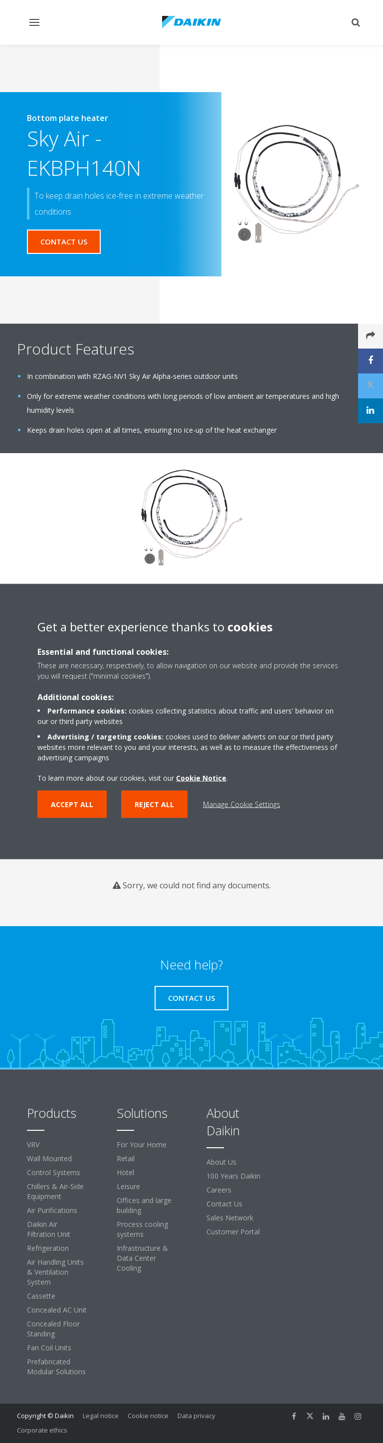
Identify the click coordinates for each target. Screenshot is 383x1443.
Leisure (128, 1186)
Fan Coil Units (49, 1347)
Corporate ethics (42, 1430)
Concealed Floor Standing (53, 1328)
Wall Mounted (49, 1158)
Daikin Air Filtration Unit (48, 1229)
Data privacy (196, 1415)
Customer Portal (233, 1231)
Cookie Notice (201, 778)
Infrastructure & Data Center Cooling (142, 1258)
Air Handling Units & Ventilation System (55, 1272)
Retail (126, 1158)
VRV (33, 1144)
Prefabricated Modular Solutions (56, 1366)
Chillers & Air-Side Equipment (55, 1191)
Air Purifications (52, 1210)
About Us (221, 1162)
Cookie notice (148, 1415)
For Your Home (142, 1144)
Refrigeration (48, 1248)
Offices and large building (144, 1205)
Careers (218, 1190)
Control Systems (53, 1172)
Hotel (125, 1172)
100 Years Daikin (233, 1176)
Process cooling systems (142, 1229)
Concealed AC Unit (57, 1310)
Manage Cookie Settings (241, 804)
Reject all (154, 804)
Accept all (72, 804)
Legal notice (101, 1415)
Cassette (41, 1296)
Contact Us (224, 1203)
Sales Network (229, 1217)
